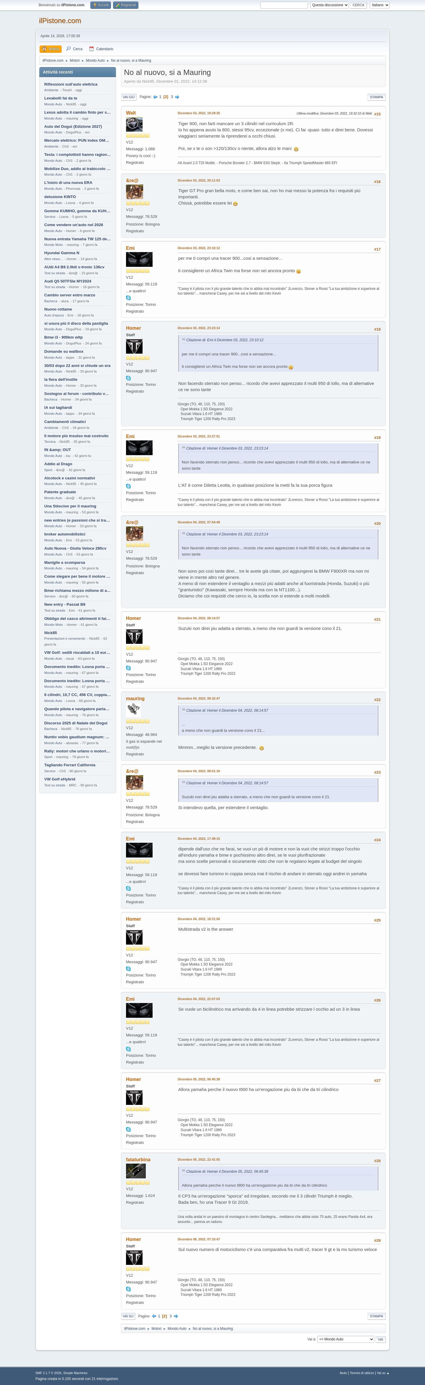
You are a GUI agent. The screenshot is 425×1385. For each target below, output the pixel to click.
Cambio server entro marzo (69, 295)
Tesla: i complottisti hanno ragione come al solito (77, 154)
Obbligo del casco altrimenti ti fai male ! (77, 618)
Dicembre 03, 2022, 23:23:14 (199, 328)
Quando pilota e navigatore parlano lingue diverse (77, 709)
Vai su (128, 1316)
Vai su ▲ (383, 1373)
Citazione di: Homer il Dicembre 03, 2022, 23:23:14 (227, 448)
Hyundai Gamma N (61, 253)
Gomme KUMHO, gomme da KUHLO (77, 211)
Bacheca (50, 301)
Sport (48, 470)
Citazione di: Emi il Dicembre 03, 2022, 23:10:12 (225, 340)
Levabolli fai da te (60, 98)
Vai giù (129, 97)
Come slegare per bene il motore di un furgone (77, 576)
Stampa (376, 97)
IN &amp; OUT (57, 449)
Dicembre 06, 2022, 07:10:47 (199, 1239)
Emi (130, 248)
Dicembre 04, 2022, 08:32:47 (199, 698)
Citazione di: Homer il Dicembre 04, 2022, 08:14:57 (227, 710)
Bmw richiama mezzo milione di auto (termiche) (77, 590)
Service (49, 216)
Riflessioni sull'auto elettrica (70, 84)
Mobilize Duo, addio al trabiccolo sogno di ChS (77, 168)
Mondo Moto (53, 244)
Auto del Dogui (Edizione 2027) (73, 126)
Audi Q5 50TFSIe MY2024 (67, 281)
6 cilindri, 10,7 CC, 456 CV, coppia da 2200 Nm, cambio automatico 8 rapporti (77, 694)
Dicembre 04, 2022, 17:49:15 (199, 838)
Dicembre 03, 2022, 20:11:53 (199, 180)
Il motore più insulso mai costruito (76, 436)
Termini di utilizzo (362, 1373)
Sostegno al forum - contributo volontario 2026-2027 (77, 393)
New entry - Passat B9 (64, 604)
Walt (131, 112)
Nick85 (50, 633)
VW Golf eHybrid (59, 779)
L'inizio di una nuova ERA (68, 182)
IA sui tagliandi (58, 407)
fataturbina (138, 1159)
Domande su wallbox (64, 351)
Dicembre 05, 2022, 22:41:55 (199, 1159)
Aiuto (343, 1373)
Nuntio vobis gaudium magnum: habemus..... (77, 737)
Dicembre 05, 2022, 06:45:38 (199, 1079)
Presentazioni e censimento (64, 638)
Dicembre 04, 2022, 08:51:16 (199, 771)
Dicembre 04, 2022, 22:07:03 (199, 999)
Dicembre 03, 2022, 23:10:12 (199, 248)
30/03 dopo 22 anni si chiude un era (77, 365)
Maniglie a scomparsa (64, 562)
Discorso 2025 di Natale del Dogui (75, 723)
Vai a (311, 1339)
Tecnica (49, 441)
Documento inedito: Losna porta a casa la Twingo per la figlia (77, 666)
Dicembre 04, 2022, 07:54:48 (199, 522)
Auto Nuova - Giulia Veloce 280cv (75, 548)
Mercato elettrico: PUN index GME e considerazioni (77, 140)
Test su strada (54, 273)
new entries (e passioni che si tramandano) (77, 520)
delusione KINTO (60, 197)
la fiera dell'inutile (60, 379)
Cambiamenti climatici (65, 421)
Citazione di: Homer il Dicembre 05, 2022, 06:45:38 (227, 1172)
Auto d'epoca (54, 315)
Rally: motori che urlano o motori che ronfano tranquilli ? (77, 751)
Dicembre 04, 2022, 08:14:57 (199, 618)
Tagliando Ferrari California (69, 765)
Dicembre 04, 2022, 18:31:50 (199, 919)
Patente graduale (60, 492)
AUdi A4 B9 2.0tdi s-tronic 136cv (74, 267)
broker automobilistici (64, 534)
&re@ (132, 180)
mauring (135, 698)
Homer (133, 328)
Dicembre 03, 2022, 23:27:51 (199, 436)
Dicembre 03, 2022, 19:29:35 (199, 113)
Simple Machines (75, 1373)
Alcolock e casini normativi (69, 478)
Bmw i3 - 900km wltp (63, 337)
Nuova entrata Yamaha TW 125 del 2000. (77, 239)
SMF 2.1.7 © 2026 (48, 1373)
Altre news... (53, 259)
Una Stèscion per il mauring (70, 506)
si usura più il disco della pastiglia (76, 323)
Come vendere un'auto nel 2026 (73, 225)
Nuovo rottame (58, 309)
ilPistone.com (60, 21)
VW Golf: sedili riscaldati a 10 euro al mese (77, 652)
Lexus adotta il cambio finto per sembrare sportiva (77, 112)
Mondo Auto (53, 104)
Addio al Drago (58, 464)
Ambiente (51, 90)
